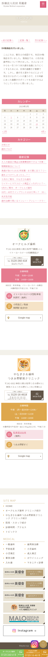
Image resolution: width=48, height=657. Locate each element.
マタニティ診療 (35, 562)
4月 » (43, 131)
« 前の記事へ (7, 40)
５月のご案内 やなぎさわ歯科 (16, 179)
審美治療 (10, 558)
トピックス (11, 532)
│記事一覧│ (24, 40)
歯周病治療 (33, 544)
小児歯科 (32, 549)
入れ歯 (9, 562)
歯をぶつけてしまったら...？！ (15, 174)
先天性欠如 (6, 196)
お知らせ (5, 144)
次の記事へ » (41, 40)
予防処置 (10, 549)
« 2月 (4, 131)
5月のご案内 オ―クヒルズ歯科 (16, 187)
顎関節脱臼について (10, 166)
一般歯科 (10, 544)
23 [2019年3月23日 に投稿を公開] (37, 124)
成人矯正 (32, 553)
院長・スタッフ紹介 (16, 523)
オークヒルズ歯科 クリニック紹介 (23, 510)
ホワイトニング (35, 558)
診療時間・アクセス (16, 527)
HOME (9, 506)
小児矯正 (10, 553)
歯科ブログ (6, 148)
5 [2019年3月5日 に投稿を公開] (11, 117)
